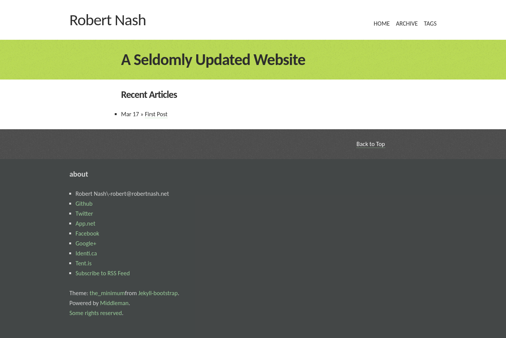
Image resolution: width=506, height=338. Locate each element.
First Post (156, 114)
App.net (86, 223)
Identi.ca (86, 253)
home (382, 23)
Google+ (86, 243)
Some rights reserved (96, 313)
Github (84, 203)
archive (407, 23)
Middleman (114, 303)
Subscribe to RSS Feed (103, 273)
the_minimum (106, 293)
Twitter (84, 213)
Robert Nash (108, 19)
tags (430, 23)
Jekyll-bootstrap (157, 293)
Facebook (87, 233)
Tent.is (84, 263)
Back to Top (370, 144)
